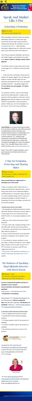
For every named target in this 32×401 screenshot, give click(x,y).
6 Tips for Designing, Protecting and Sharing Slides (16, 164)
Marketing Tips (22, 174)
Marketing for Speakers (11, 174)
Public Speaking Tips (15, 33)
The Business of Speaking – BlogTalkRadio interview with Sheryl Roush (16, 266)
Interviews (7, 276)
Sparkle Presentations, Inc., (22, 298)
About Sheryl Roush (13, 376)
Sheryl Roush (6, 251)
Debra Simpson (25, 305)
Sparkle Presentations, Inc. (21, 251)
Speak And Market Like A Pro (18, 253)
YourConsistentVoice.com (21, 146)
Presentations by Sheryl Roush (10, 379)
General (6, 33)
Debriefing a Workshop (16, 26)
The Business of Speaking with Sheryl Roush (14, 347)
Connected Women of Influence (12, 307)
